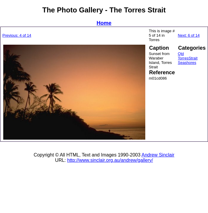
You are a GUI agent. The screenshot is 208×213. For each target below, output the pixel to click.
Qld (181, 53)
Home (103, 23)
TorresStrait (187, 58)
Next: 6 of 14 (189, 35)
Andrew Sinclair (157, 154)
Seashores (187, 62)
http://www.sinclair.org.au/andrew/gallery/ (110, 160)
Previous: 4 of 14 (16, 35)
